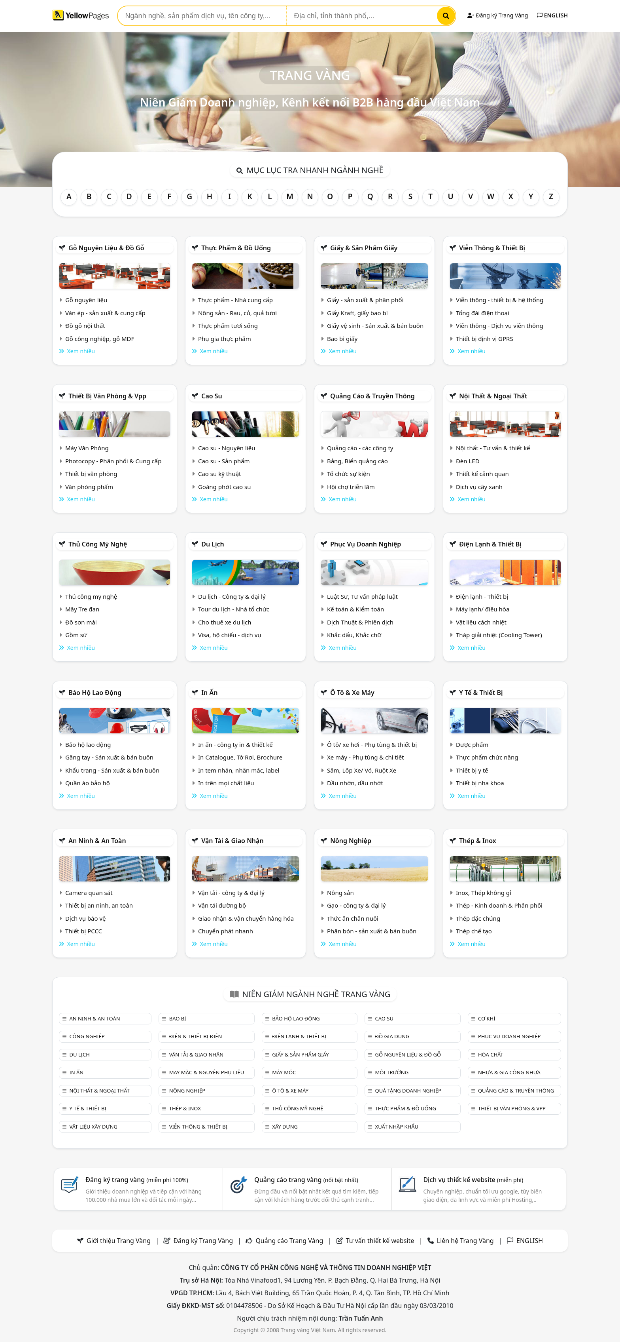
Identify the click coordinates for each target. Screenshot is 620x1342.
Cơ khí (486, 1018)
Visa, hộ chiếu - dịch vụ (229, 635)
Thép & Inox (477, 840)
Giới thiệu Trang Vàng (119, 1240)
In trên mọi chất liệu (226, 783)
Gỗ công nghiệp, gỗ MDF (99, 339)
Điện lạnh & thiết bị (490, 544)
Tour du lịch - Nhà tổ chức (233, 609)
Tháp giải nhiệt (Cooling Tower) (499, 635)
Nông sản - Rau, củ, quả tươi (237, 313)
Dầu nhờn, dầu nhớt (355, 783)
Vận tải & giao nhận (232, 840)
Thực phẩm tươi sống (228, 325)
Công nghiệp (86, 1036)
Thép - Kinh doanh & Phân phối (499, 905)
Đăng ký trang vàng (136, 1179)
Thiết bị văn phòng (91, 474)
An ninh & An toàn (97, 840)
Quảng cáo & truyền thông (372, 396)
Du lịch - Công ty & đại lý (232, 596)
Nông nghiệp (350, 840)
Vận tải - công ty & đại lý (231, 893)
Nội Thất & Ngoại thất (493, 396)
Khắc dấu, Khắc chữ (354, 635)
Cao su (211, 396)
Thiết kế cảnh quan (482, 474)
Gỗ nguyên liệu (86, 300)
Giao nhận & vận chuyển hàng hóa (246, 918)
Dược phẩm (472, 744)
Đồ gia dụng (392, 1036)
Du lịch (212, 544)
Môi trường (392, 1072)
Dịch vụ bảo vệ (85, 918)
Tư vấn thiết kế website (381, 1240)
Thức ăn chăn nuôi (352, 918)
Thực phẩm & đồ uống (236, 248)
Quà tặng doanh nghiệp (408, 1090)
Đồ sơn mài (81, 622)
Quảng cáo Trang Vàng (289, 1240)
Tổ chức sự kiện (348, 474)
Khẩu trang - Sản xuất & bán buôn (112, 770)
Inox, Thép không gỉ (483, 893)
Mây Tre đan (82, 609)
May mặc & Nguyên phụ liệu (206, 1072)
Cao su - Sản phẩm (224, 461)
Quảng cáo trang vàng (306, 1179)
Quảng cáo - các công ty (360, 448)
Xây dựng (285, 1126)
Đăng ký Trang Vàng (497, 15)
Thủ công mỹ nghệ (97, 544)
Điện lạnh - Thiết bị (482, 596)
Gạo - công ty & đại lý (356, 905)
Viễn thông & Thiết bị (492, 248)
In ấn (209, 692)
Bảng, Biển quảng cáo (357, 461)
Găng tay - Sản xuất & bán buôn (109, 757)
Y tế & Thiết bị (481, 692)
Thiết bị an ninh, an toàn (99, 905)
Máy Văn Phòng (87, 448)
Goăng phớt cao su (224, 487)
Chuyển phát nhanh (225, 931)
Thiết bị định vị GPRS (484, 339)
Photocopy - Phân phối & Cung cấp (113, 461)
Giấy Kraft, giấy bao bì (357, 313)
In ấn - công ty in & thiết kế (235, 744)
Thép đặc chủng (478, 918)
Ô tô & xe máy (352, 692)
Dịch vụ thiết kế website (473, 1179)
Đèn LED (468, 461)
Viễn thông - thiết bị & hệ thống (499, 300)
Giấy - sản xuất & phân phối (365, 300)
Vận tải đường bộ (222, 905)
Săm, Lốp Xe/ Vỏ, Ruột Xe (361, 770)
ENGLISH (552, 15)
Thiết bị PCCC (83, 931)
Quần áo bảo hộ (87, 783)
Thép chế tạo (474, 931)
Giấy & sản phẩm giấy (363, 248)
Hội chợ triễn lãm (351, 487)
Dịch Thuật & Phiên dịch (360, 622)
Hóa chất (490, 1054)
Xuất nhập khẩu (397, 1126)
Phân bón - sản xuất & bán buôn (371, 931)
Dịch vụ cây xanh (479, 487)
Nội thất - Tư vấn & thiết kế (493, 448)
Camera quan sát (89, 893)
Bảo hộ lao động (94, 692)
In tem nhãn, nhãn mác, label (239, 770)
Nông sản (340, 893)
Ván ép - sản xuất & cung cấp (105, 313)
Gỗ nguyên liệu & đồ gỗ (106, 248)
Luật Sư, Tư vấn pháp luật (362, 596)
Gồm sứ (76, 635)
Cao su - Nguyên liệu (226, 448)
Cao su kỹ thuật (219, 474)
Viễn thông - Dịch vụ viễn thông (499, 325)
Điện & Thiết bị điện (195, 1036)
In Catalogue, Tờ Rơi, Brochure (240, 757)
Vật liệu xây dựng (93, 1126)
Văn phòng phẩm (89, 487)
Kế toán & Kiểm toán (355, 609)
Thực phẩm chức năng (487, 757)
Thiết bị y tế (472, 770)
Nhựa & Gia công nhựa (509, 1072)
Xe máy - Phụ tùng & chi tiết (365, 757)
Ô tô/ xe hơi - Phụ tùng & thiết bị (372, 744)
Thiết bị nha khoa (480, 783)
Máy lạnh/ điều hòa (482, 609)
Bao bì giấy (342, 339)
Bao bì (177, 1018)
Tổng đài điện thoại (482, 313)
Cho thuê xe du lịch (224, 622)
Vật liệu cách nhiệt (481, 622)
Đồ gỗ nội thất (85, 325)
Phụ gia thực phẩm (224, 339)
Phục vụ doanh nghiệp (365, 544)
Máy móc (284, 1072)
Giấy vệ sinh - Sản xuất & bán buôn (375, 325)
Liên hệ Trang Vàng (465, 1240)
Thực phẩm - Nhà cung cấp (235, 300)
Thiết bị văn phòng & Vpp (107, 396)
